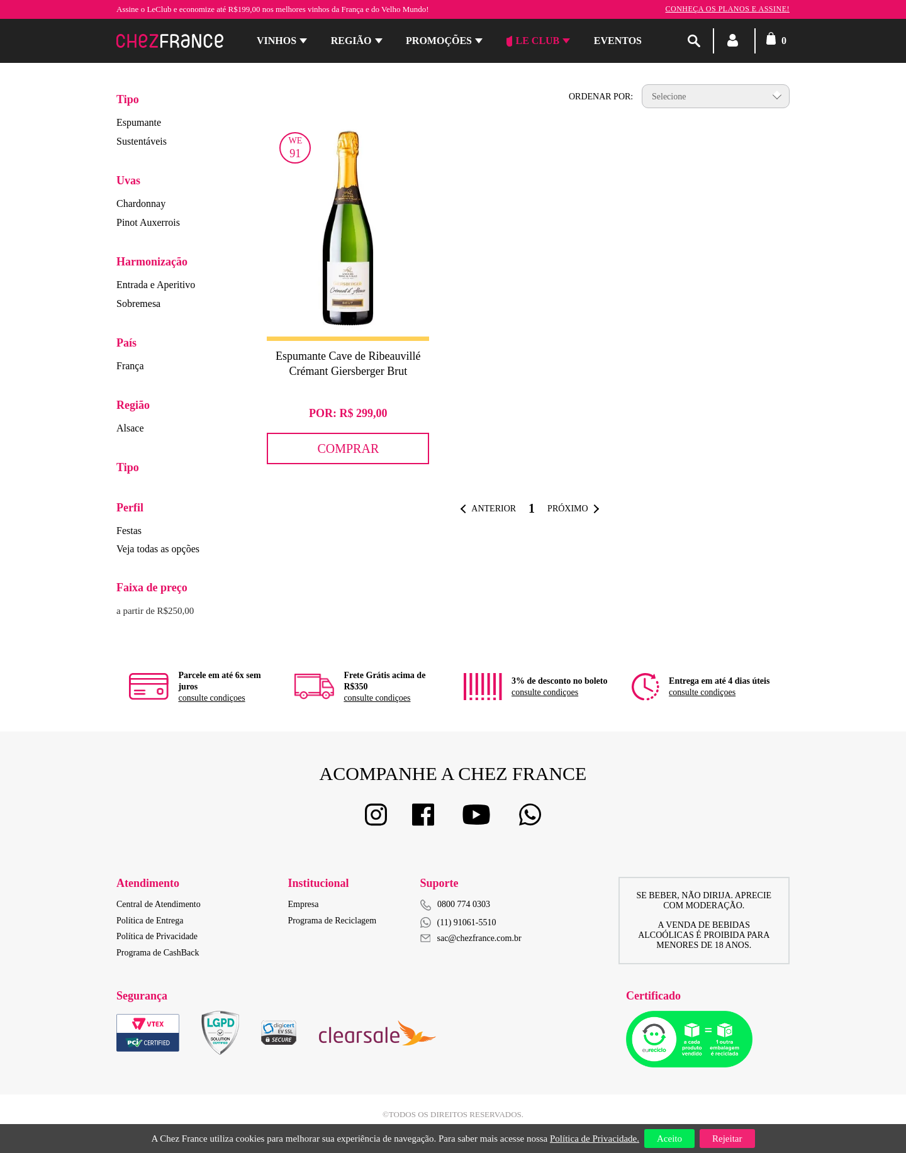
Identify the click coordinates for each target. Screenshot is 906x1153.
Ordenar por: (601, 96)
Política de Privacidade (157, 936)
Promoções (439, 40)
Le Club (533, 41)
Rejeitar (727, 1139)
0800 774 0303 (463, 904)
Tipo (127, 99)
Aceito (669, 1139)
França (130, 365)
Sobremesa (138, 303)
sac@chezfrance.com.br (471, 938)
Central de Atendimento (158, 904)
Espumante (138, 122)
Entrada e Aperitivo (155, 284)
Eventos (618, 40)
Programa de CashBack (157, 952)
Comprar (348, 448)
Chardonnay (140, 203)
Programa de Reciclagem (332, 920)
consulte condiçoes (211, 698)
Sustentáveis (141, 141)
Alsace (130, 428)
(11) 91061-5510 (458, 922)
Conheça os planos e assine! (727, 8)
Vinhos (276, 40)
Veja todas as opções (157, 548)
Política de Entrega (150, 920)
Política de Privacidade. (594, 1139)
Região (351, 40)
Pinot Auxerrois (148, 222)
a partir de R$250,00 (155, 611)
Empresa (303, 904)
